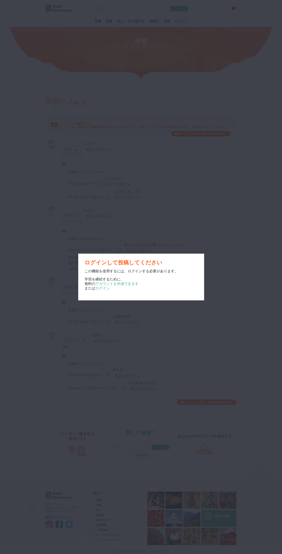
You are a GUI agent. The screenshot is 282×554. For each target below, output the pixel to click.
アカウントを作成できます (116, 283)
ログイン (102, 288)
